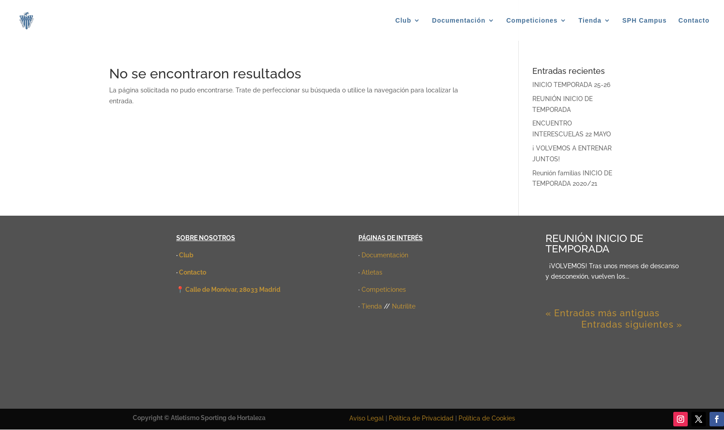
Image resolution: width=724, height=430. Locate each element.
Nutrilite (403, 306)
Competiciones (532, 20)
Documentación (459, 20)
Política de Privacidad (422, 418)
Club (403, 20)
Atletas (372, 272)
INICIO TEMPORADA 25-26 (571, 84)
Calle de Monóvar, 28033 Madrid (232, 289)
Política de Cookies (487, 418)
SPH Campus (645, 20)
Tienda (590, 20)
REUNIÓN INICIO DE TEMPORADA (594, 243)
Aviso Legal (366, 418)
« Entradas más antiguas (602, 313)
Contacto (694, 20)
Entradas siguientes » (631, 324)
